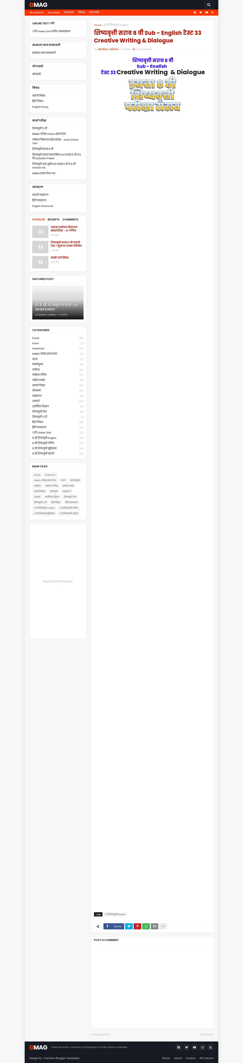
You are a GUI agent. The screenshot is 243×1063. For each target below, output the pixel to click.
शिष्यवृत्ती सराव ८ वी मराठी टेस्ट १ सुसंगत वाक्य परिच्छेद (66, 244)
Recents (53, 219)
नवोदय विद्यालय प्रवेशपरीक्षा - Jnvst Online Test (55, 141)
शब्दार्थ (58, 401)
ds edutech (36, 12)
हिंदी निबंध (37, 101)
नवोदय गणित (58, 375)
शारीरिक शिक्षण (58, 407)
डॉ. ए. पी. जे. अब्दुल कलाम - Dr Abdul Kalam (56, 307)
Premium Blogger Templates (62, 1058)
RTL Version (207, 1058)
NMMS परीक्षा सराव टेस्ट (58, 354)
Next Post (206, 1034)
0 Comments (144, 49)
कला (58, 359)
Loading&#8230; (152, 515)
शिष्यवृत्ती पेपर (58, 412)
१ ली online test (58, 433)
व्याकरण (69, 12)
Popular (38, 219)
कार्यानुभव (58, 364)
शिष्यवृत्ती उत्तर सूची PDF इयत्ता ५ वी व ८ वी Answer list (54, 166)
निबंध (81, 12)
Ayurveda (54, 12)
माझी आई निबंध (60, 257)
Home (98, 25)
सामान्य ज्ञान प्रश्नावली (44, 53)
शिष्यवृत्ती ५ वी (39, 128)
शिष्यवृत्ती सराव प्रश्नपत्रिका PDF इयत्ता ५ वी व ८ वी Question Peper (56, 156)
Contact (191, 1058)
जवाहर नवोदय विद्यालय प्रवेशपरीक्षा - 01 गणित (64, 229)
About (177, 1058)
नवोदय (58, 370)
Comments (70, 219)
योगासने (94, 12)
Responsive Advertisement (58, 581)
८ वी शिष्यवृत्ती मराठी (58, 454)
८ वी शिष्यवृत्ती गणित (58, 443)
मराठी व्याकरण (40, 195)
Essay (58, 338)
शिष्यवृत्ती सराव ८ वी (42, 149)
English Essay (40, 107)
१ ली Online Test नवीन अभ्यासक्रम (51, 31)
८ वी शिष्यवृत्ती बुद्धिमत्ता (58, 449)
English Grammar (43, 206)
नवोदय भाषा (58, 380)
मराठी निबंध (38, 95)
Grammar (58, 349)
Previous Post (101, 1034)
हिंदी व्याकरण (39, 200)
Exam (58, 344)
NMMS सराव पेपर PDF (44, 173)
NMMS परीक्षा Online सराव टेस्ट (49, 134)
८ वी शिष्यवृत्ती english (116, 25)
